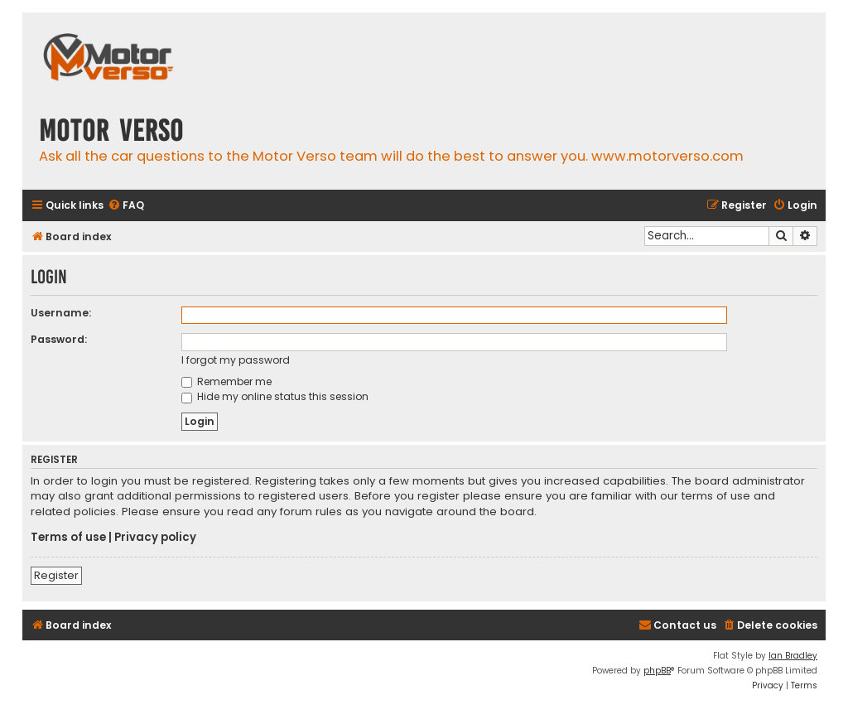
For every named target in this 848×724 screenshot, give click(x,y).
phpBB (657, 670)
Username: (61, 313)
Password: (59, 339)
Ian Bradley (792, 655)
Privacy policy (155, 537)
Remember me (226, 381)
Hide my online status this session (275, 396)
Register (56, 575)
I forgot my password (235, 360)
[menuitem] (126, 206)
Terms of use (68, 537)
